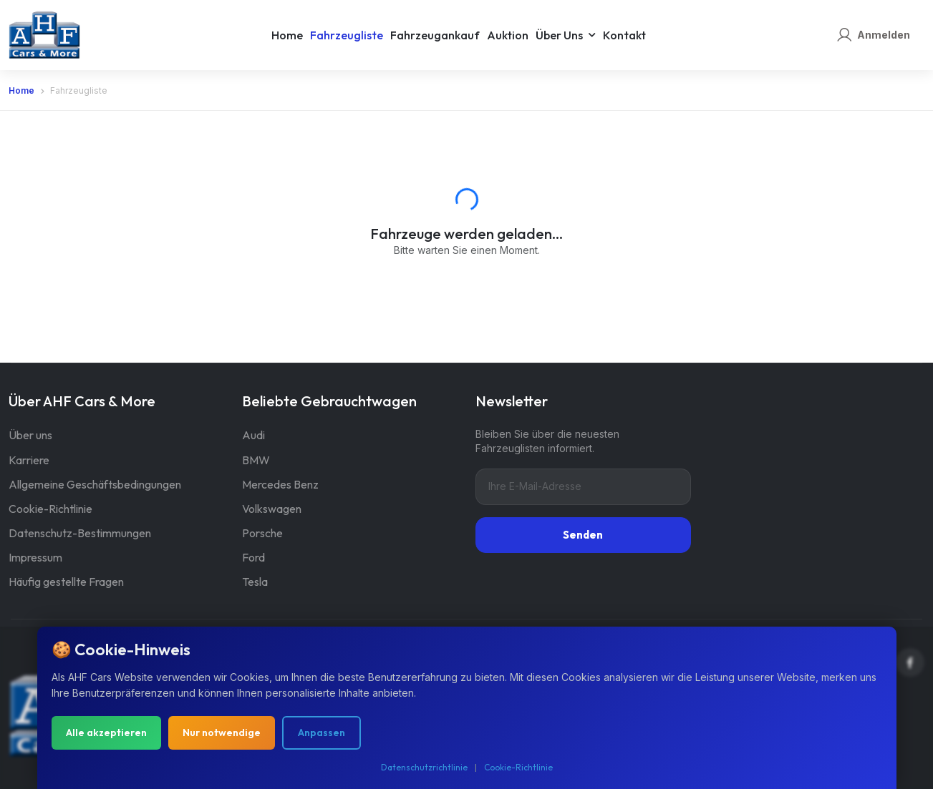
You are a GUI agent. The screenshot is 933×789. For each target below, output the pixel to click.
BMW (256, 460)
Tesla (255, 581)
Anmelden (883, 35)
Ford (253, 557)
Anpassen (321, 735)
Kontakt (624, 35)
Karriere (29, 460)
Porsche (262, 533)
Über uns (559, 35)
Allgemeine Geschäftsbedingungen (95, 484)
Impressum (35, 557)
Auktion (507, 35)
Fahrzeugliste (346, 35)
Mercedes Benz (280, 484)
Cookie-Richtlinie (50, 508)
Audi (253, 435)
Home (287, 35)
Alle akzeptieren (106, 735)
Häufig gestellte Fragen (66, 581)
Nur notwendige (222, 735)
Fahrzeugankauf (435, 35)
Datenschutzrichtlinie (424, 770)
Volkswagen (271, 508)
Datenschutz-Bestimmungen (80, 533)
